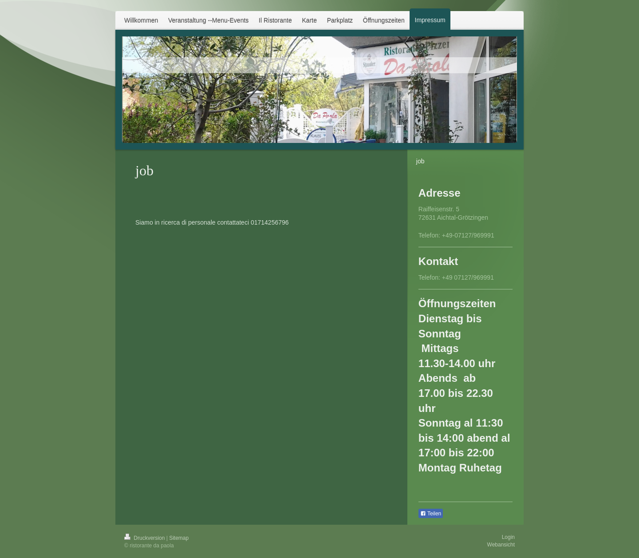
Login (508, 537)
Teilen (430, 514)
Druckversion (145, 538)
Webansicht (501, 545)
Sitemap (179, 538)
